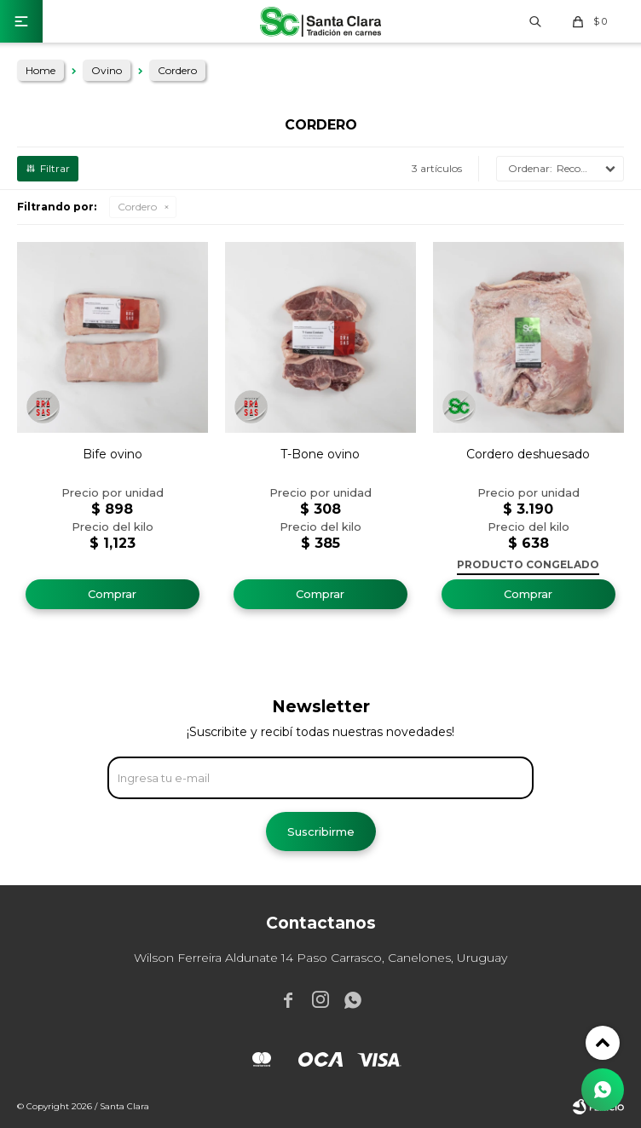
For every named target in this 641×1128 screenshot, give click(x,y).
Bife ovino (112, 454)
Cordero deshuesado (528, 454)
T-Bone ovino (320, 454)
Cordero (137, 206)
